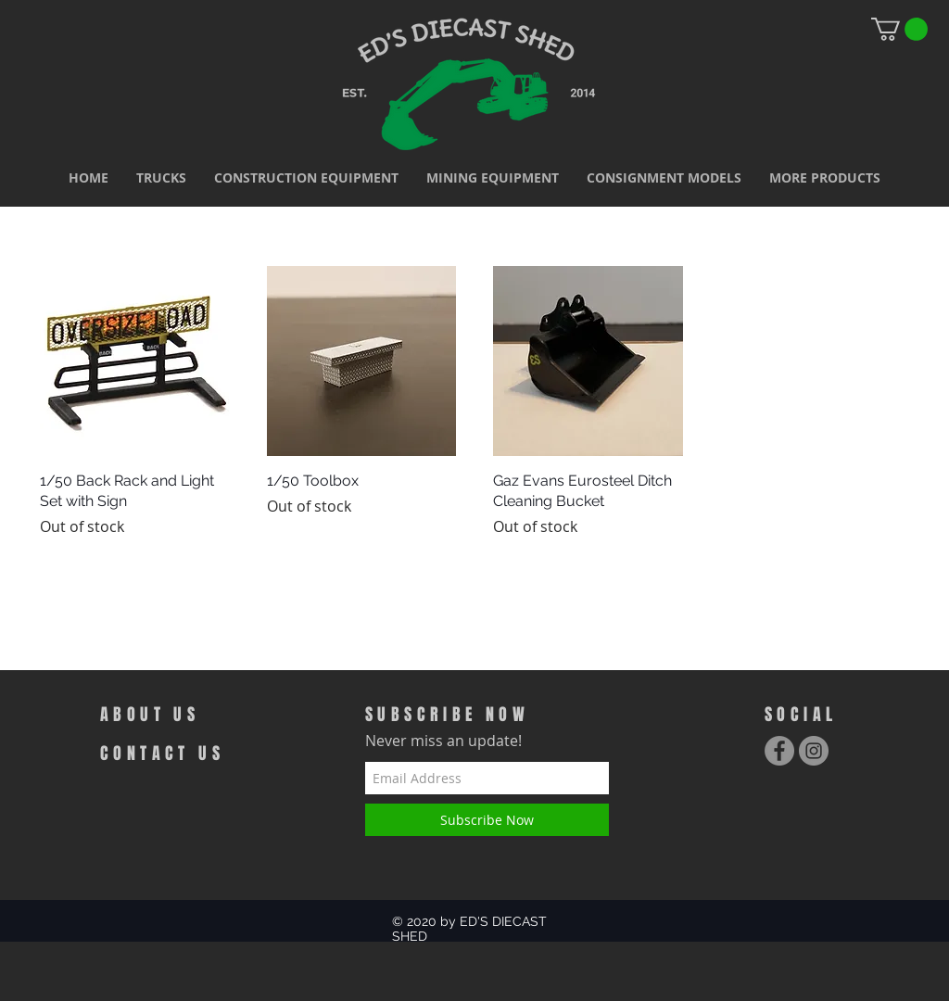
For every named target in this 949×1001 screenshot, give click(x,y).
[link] (899, 29)
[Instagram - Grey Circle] (814, 751)
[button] (161, 177)
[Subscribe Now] (487, 820)
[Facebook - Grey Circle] (779, 751)
